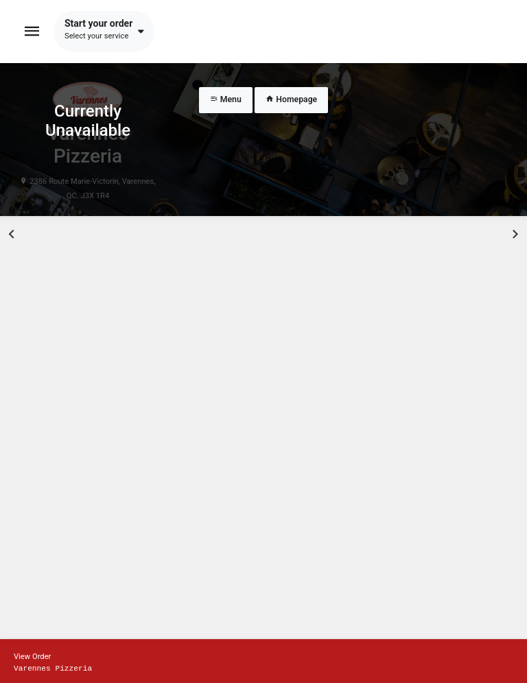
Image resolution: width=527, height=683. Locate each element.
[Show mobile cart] (263, 661)
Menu (226, 99)
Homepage (291, 99)
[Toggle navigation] (32, 31)
